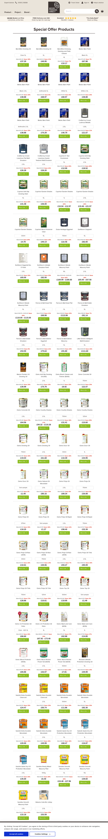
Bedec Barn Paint (85, 49)
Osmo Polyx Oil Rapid (64, 517)
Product (8, 12)
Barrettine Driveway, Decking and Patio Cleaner (64, 51)
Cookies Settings (42, 834)
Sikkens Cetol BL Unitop (43, 802)
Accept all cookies (16, 834)
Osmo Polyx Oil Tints (85, 553)
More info (23, 65)
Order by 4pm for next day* (41, 19)
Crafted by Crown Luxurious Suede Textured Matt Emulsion (44, 158)
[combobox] (81, 11)
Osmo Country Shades (43, 410)
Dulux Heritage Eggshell (64, 229)
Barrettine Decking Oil (23, 49)
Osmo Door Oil (64, 446)
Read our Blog (92, 19)
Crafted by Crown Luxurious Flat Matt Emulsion (23, 158)
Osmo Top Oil (64, 588)
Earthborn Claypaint (85, 229)
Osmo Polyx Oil (64, 481)
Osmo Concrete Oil (84, 374)
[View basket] (102, 11)
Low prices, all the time (15, 19)
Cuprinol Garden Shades (43, 191)
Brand (27, 12)
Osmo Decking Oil (23, 446)
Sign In (85, 3)
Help (97, 3)
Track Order (73, 3)
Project (18, 12)
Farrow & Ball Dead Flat (44, 303)
